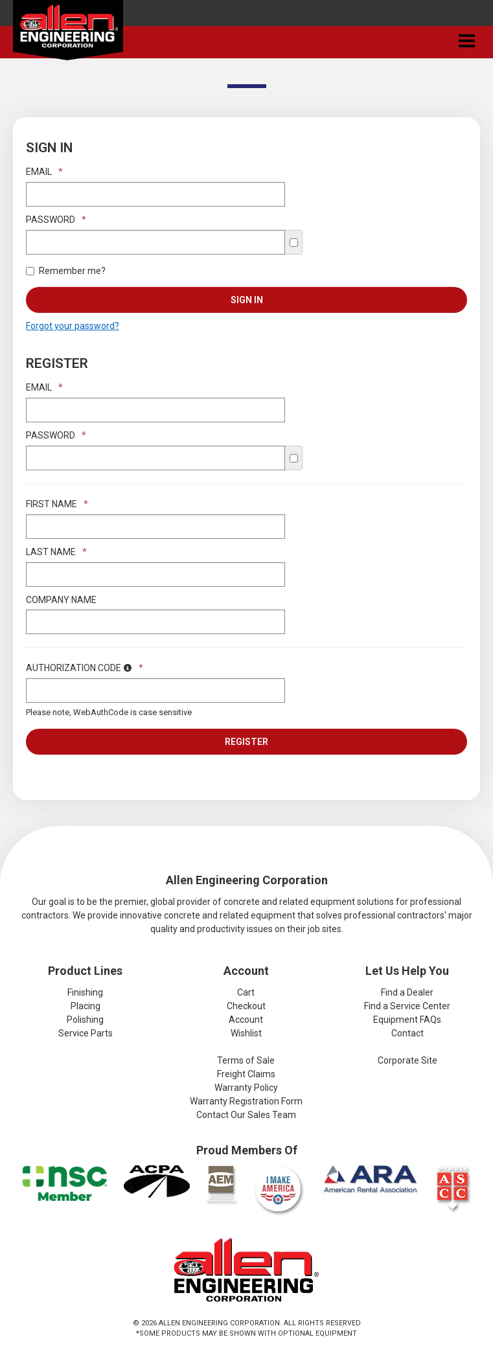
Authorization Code (84, 668)
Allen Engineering (68, 33)
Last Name (56, 552)
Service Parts (85, 1033)
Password (56, 219)
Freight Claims (246, 1074)
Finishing (85, 992)
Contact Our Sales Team (246, 1115)
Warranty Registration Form (246, 1101)
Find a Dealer (407, 992)
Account (246, 1019)
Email (44, 171)
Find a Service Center (407, 1006)
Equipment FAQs (407, 1019)
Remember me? (66, 271)
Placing (85, 1006)
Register (246, 742)
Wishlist (246, 1033)
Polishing (85, 1019)
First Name (57, 504)
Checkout (246, 1006)
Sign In (247, 300)
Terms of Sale (246, 1060)
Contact (407, 1033)
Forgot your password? (72, 326)
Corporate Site (407, 1060)
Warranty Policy (246, 1087)
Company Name (61, 600)
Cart (246, 992)
